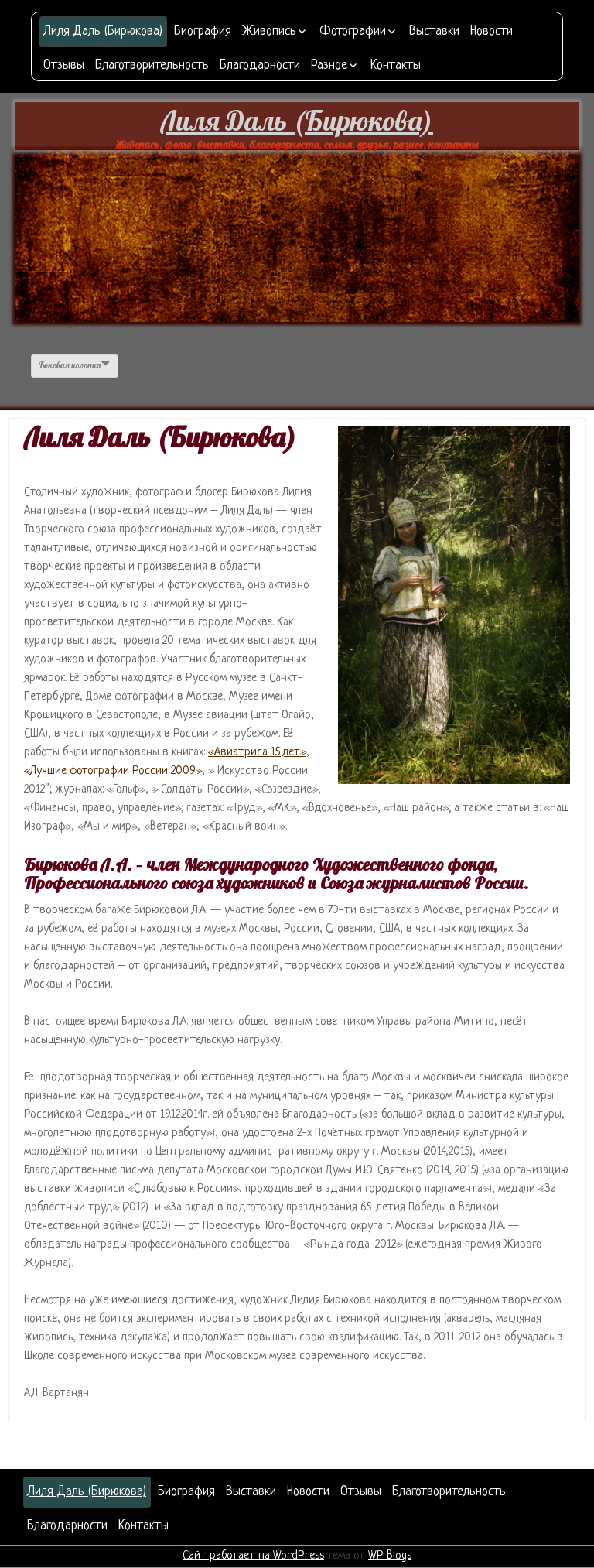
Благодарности (260, 65)
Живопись (269, 31)
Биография (202, 31)
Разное (329, 65)
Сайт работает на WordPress (253, 1556)
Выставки (434, 31)
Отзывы (63, 65)
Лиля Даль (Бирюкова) (103, 31)
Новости (491, 31)
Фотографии (352, 31)
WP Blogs (389, 1556)
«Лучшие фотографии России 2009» (113, 771)
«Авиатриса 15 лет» (257, 752)
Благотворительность (152, 65)
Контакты (395, 65)
